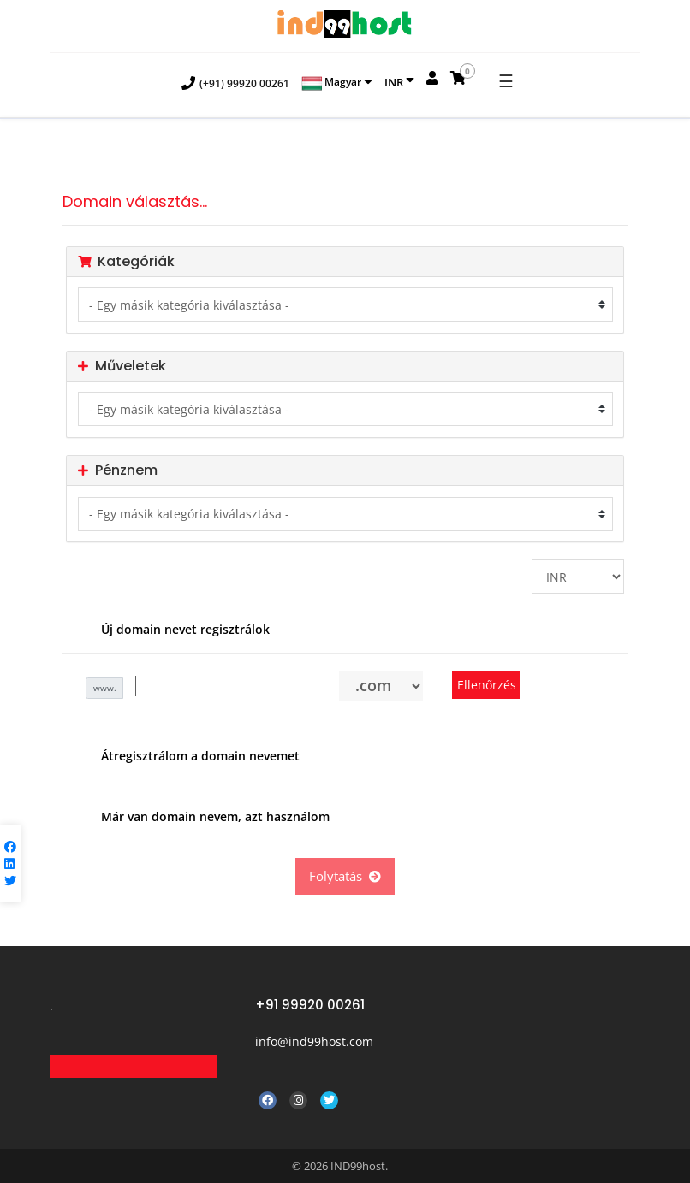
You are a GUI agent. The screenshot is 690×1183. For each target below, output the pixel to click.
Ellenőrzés (486, 685)
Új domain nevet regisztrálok (172, 630)
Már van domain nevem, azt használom (202, 817)
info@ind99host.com (314, 1041)
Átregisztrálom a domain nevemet (187, 757)
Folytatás (345, 875)
